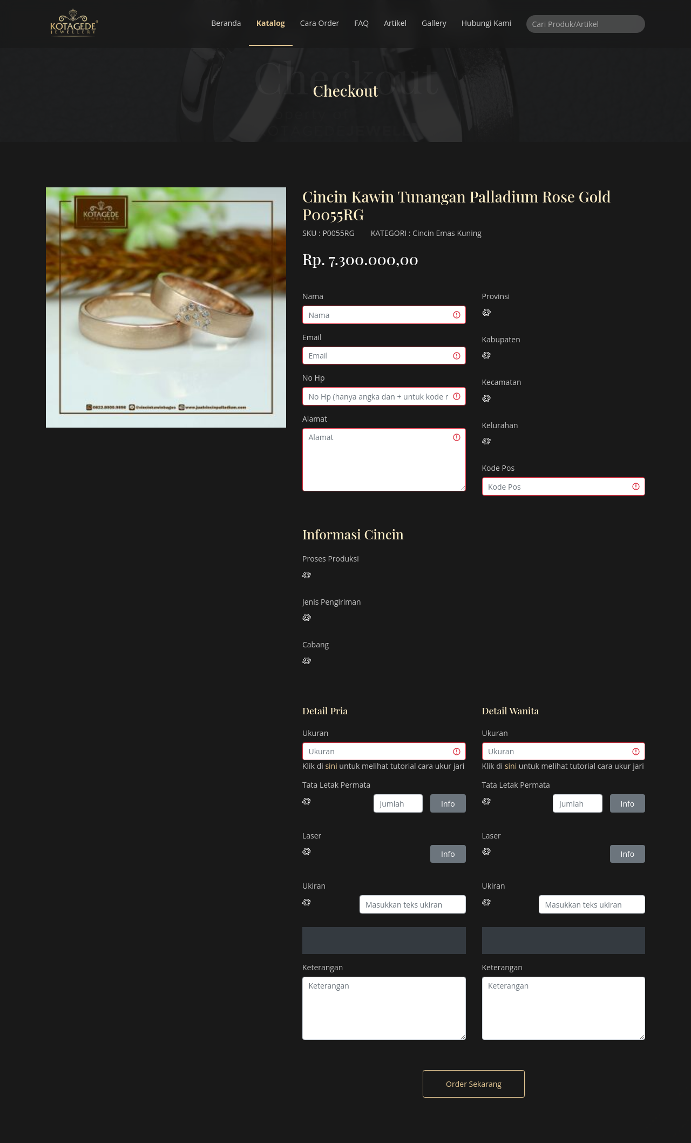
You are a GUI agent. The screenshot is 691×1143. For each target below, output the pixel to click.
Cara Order (320, 23)
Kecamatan (501, 382)
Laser (311, 835)
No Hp (313, 378)
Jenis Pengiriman (331, 602)
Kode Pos (498, 468)
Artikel (395, 23)
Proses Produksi (330, 558)
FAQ (361, 23)
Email (312, 337)
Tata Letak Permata (336, 785)
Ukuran (315, 733)
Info (448, 804)
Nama (312, 296)
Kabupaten (501, 339)
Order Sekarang (474, 1084)
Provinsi (496, 296)
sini (331, 766)
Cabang (315, 644)
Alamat (314, 419)
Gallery (434, 23)
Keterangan (322, 967)
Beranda (226, 23)
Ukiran (314, 886)
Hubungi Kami (486, 23)
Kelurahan (500, 425)
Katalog (270, 23)
